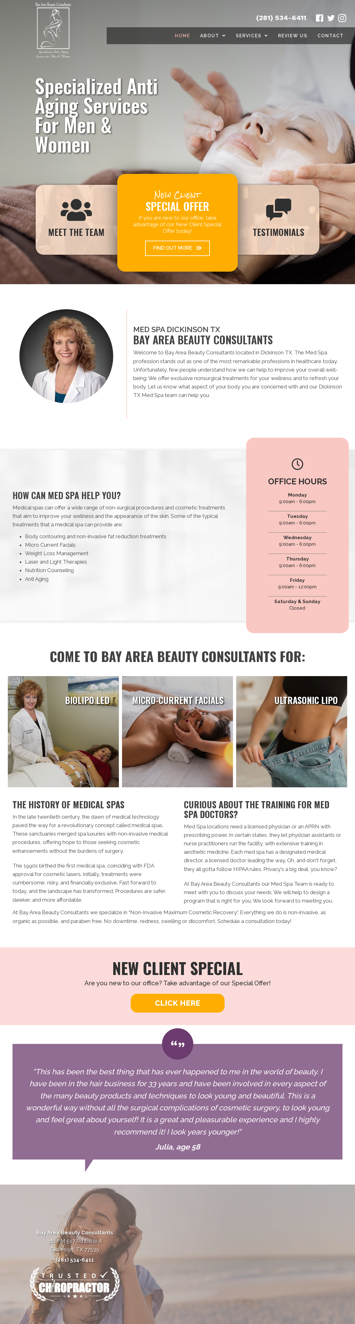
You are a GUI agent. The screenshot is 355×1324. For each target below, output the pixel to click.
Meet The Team (76, 232)
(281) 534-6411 (281, 18)
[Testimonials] (177, 1102)
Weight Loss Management (57, 553)
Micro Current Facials (50, 545)
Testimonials (278, 232)
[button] (177, 248)
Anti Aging (36, 579)
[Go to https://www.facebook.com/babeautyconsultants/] (320, 19)
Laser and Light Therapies (56, 562)
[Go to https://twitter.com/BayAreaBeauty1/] (331, 19)
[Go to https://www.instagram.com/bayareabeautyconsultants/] (342, 19)
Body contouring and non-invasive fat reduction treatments (95, 536)
